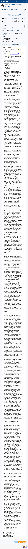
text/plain (4, 44)
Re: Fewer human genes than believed (12, 27)
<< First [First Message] (9, 18)
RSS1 (20, 542)
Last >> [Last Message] (23, 18)
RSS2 (24, 542)
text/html (14, 44)
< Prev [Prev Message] (14, 18)
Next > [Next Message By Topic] (18, 20)
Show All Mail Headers (13, 15)
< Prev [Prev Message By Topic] (14, 20)
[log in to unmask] (15, 30)
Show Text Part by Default (14, 14)
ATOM (15, 542)
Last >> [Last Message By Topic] (23, 20)
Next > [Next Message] (18, 18)
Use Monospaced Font (13, 13)
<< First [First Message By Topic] (9, 20)
